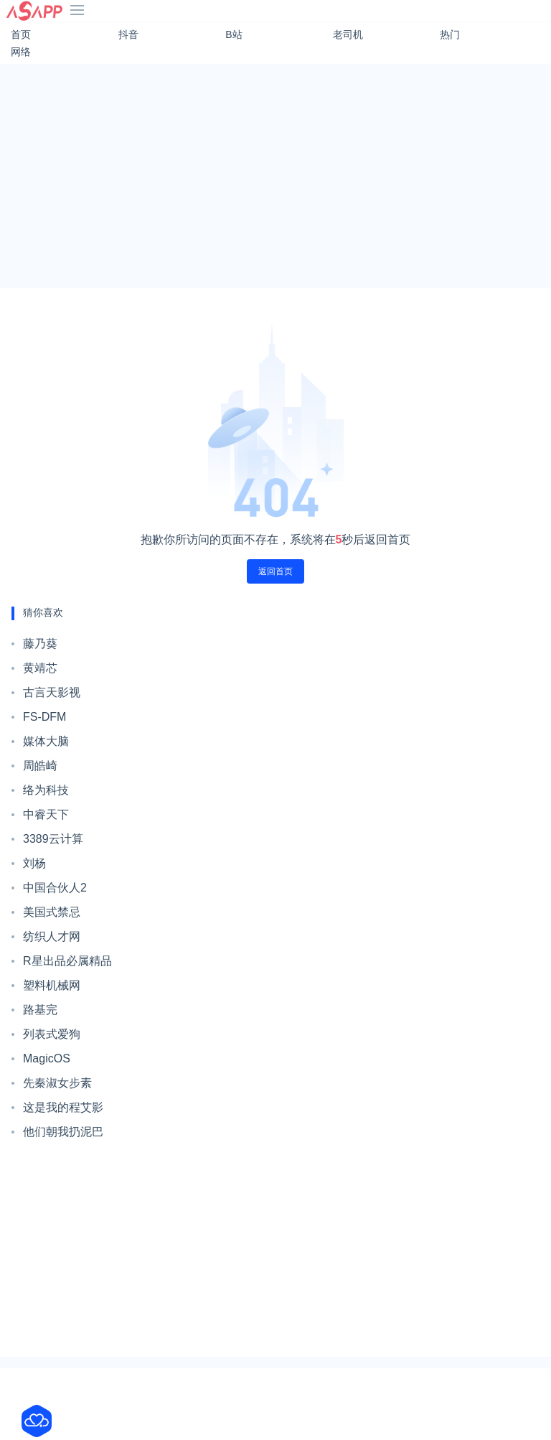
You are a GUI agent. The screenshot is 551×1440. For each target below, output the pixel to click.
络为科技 (46, 790)
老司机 (348, 34)
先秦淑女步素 (57, 1083)
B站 (233, 34)
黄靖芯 (40, 668)
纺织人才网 (51, 936)
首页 (21, 34)
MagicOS (46, 1058)
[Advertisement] (275, 175)
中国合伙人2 (55, 888)
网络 (21, 51)
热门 (450, 34)
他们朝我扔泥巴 (63, 1132)
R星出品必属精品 (67, 961)
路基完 (40, 1010)
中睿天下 (46, 814)
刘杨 (34, 863)
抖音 (128, 34)
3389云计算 (53, 839)
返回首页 (275, 571)
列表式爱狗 (51, 1034)
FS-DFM (44, 717)
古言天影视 (51, 692)
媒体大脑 (46, 741)
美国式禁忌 (51, 912)
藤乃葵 (40, 643)
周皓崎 (40, 765)
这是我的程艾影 (63, 1107)
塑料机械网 (51, 985)
